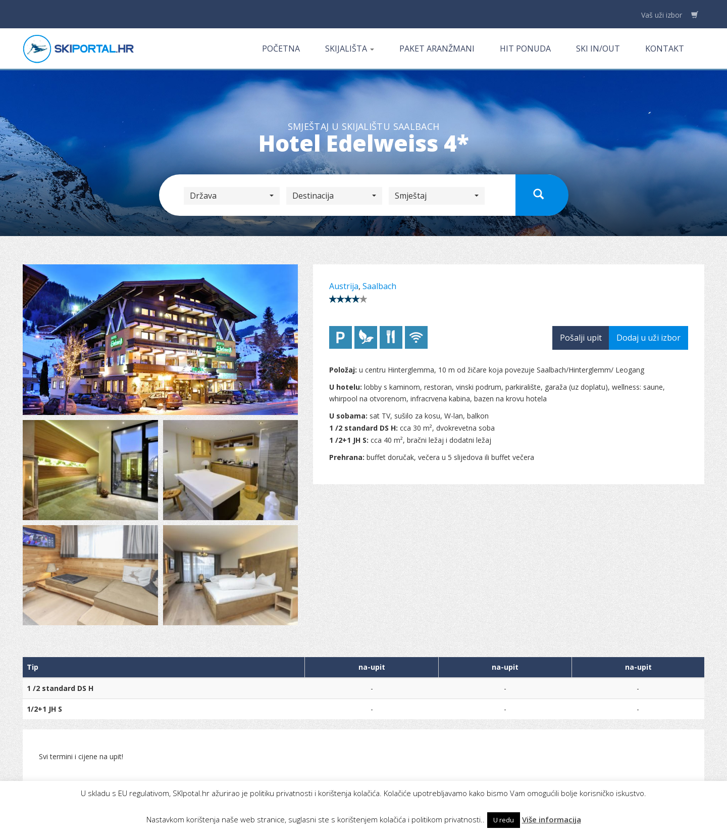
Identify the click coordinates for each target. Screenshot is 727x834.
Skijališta (349, 48)
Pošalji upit (581, 337)
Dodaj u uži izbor (648, 337)
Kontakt (664, 48)
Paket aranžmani (437, 48)
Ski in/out (598, 48)
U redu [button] (503, 819)
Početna (281, 48)
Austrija (343, 286)
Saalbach (379, 286)
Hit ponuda (525, 48)
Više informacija (551, 819)
